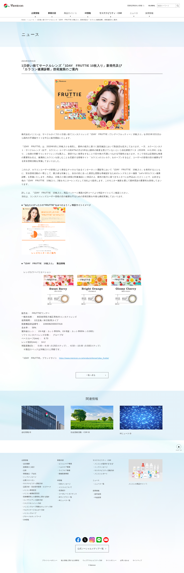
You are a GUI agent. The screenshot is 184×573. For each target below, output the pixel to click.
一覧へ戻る (90, 375)
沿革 (24, 470)
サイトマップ (137, 560)
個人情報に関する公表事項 (70, 560)
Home (24, 19)
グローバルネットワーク (32, 516)
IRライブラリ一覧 (65, 497)
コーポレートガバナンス (68, 494)
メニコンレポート (101, 473)
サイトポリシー (111, 560)
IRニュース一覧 (64, 500)
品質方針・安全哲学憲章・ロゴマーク (37, 487)
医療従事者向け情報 (137, 5)
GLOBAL (152, 5)
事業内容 (50, 13)
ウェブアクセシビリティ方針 (92, 560)
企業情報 (33, 13)
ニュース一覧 (99, 484)
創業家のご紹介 (29, 467)
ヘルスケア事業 (64, 467)
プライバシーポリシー (49, 560)
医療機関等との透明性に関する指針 (36, 497)
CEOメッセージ (65, 484)
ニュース (134, 13)
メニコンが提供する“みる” (104, 464)
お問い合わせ (124, 560)
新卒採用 (97, 494)
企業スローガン (29, 480)
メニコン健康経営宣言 (31, 493)
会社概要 (26, 464)
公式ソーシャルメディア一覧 (90, 548)
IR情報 (87, 13)
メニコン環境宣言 (29, 490)
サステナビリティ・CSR (110, 13)
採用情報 (150, 13)
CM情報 (26, 520)
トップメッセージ (29, 477)
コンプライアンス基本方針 (33, 500)
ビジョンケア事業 (65, 464)
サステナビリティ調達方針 (33, 483)
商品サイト (69, 13)
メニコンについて (65, 487)
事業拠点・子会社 (29, 473)
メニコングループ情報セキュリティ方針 (38, 506)
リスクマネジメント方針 (32, 503)
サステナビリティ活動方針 (104, 470)
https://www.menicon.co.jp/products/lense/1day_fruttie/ (86, 358)
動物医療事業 (64, 473)
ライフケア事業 (64, 470)
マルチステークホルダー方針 (33, 510)
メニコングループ (29, 513)
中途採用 (97, 497)
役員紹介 (62, 490)
